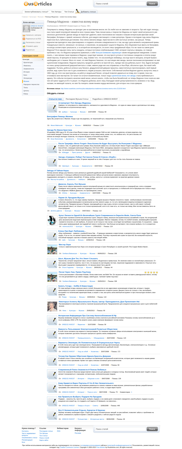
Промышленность (84, 338)
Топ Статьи (69, 12)
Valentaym (65, 166)
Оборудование (99, 338)
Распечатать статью (33, 42)
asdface (65, 112)
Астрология (81, 139)
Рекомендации (27, 440)
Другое (87, 152)
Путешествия (82, 419)
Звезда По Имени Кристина (59, 130)
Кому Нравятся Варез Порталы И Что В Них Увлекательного (86, 383)
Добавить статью (88, 12)
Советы (95, 405)
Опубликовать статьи (29, 437)
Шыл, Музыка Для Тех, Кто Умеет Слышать (78, 259)
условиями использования (90, 445)
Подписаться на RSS (33, 39)
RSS (58, 431)
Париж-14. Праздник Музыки (71, 198)
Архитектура (28, 62)
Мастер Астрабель (57, 179)
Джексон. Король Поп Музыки (72, 184)
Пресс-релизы (77, 152)
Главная (25, 17)
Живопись (27, 65)
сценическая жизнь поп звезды (123, 76)
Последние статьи (46, 431)
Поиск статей (44, 438)
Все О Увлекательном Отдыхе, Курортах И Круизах (81, 410)
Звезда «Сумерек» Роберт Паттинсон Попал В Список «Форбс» (87, 157)
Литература (28, 78)
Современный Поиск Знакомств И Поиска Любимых (82, 370)
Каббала (82, 179)
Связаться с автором (33, 35)
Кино (25, 75)
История (27, 72)
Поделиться (30, 50)
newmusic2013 (67, 226)
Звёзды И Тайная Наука (58, 171)
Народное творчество (31, 84)
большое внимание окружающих (109, 53)
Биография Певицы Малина (60, 117)
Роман (64, 297)
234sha (64, 193)
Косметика (95, 351)
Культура (33, 17)
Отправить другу (32, 46)
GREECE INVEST (68, 324)
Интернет (81, 378)
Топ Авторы (56, 12)
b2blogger (65, 152)
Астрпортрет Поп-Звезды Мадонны (74, 103)
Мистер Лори (65, 245)
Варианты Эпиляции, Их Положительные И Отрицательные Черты (89, 343)
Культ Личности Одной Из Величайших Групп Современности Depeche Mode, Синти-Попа (100, 215)
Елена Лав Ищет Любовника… (72, 231)
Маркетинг (81, 324)
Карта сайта (44, 440)
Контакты (25, 431)
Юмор (26, 94)
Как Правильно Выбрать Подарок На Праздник (80, 397)
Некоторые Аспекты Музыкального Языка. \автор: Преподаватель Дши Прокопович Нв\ (99, 302)
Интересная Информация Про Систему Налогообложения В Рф (87, 316)
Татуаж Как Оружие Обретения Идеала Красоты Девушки (84, 356)
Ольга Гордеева (68, 267)
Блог (23, 442)
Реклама (78, 433)
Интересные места (97, 419)
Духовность (70, 139)
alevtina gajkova (56, 211)
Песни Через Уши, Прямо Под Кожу (75, 272)
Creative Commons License (69, 447)
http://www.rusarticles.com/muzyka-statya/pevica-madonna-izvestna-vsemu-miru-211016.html (93, 88)
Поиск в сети (92, 392)
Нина (64, 310)
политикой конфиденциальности (119, 445)
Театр (26, 87)
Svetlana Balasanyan (69, 253)
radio (63, 240)
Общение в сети (93, 378)
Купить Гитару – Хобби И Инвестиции (75, 286)
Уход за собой (83, 351)
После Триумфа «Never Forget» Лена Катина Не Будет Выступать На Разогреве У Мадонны (100, 144)
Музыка (40, 17)
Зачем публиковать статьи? (36, 12)
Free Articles (100, 447)
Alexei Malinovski (57, 125)
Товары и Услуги (84, 405)
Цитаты (26, 91)
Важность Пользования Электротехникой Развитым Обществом (87, 329)
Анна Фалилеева (57, 139)
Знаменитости (87, 166)
